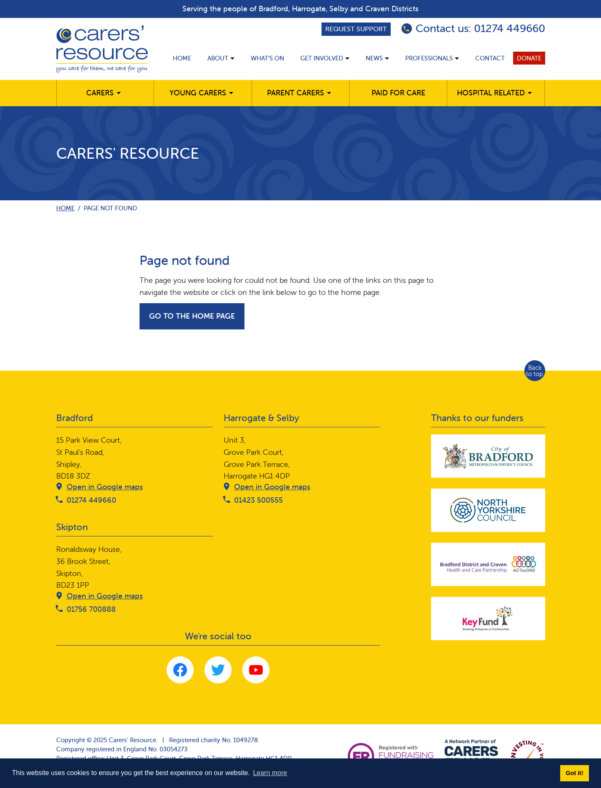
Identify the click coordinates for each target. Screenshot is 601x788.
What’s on (267, 58)
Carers (100, 92)
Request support (356, 29)
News (374, 58)
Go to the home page (192, 316)
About (217, 58)
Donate (529, 58)
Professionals (429, 58)
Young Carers (198, 92)
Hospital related (491, 92)
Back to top (534, 371)
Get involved (321, 58)
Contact (490, 58)
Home (182, 58)
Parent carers (295, 92)
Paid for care (398, 92)
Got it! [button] (574, 773)
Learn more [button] (270, 772)
